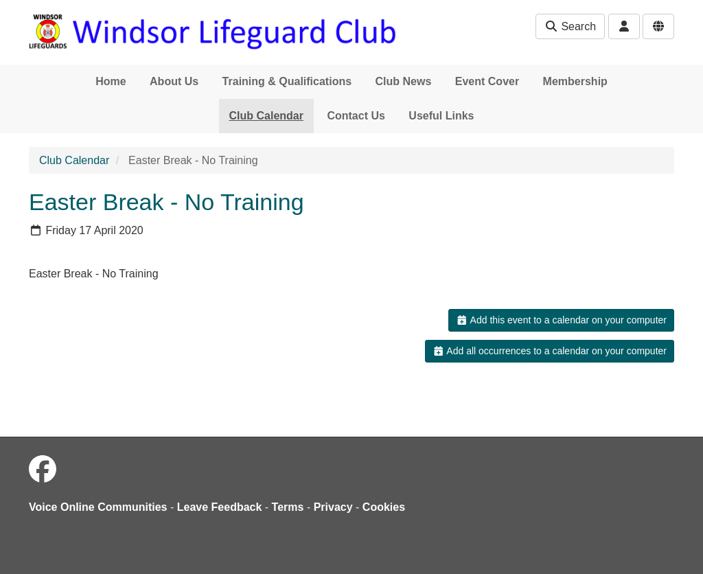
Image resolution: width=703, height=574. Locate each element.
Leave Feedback (219, 507)
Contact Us (355, 116)
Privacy (333, 507)
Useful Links (441, 116)
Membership (575, 81)
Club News (404, 81)
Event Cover (487, 81)
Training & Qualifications (287, 81)
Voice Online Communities (98, 507)
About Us (174, 81)
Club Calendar (266, 116)
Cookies (383, 507)
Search (570, 26)
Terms (288, 507)
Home (110, 81)
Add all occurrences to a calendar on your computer (550, 350)
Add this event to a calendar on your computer (561, 319)
